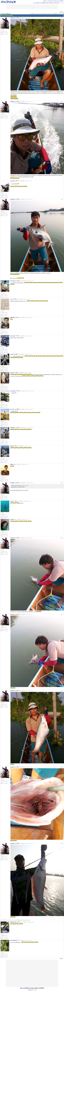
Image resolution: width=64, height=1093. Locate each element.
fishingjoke (12, 427)
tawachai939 (12, 390)
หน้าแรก (45, 0)
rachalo (11, 354)
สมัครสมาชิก (38, 2)
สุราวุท (11, 446)
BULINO (12, 409)
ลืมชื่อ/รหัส (51, 2)
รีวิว (52, 0)
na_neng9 (12, 180)
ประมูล (55, 0)
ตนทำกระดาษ (13, 922)
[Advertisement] (19, 973)
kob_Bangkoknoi (13, 940)
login (34, 2)
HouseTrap (12, 335)
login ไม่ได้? (56, 2)
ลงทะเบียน (25, 988)
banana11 (12, 519)
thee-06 (11, 501)
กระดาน (49, 0)
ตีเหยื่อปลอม (8, 13)
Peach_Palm (12, 280)
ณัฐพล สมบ (12, 317)
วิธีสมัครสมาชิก (45, 2)
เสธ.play (12, 464)
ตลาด (58, 0)
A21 (11, 299)
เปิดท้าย (61, 0)
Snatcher (12, 372)
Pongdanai (12, 17)
